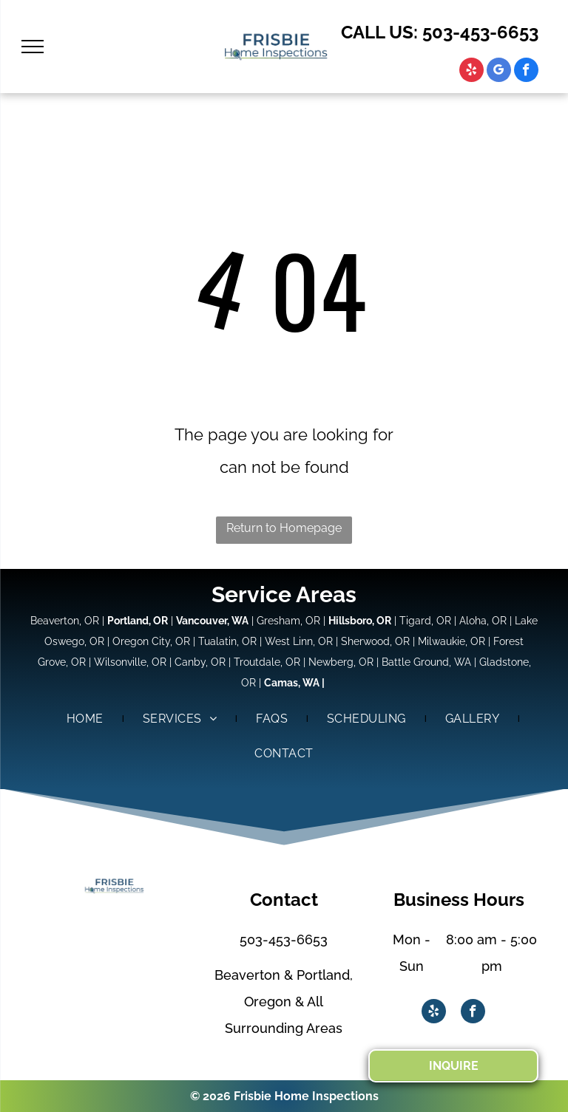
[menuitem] (86, 719)
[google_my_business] (499, 72)
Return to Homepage (284, 528)
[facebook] (526, 72)
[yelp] (471, 72)
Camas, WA (292, 683)
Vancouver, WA (212, 621)
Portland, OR (137, 621)
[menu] (32, 46)
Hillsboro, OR (359, 621)
